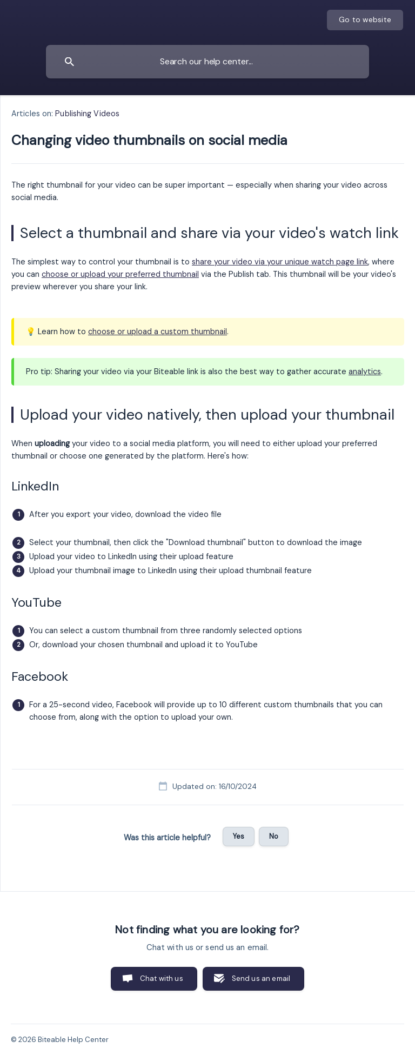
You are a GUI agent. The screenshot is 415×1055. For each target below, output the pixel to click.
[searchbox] (207, 61)
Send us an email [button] (261, 978)
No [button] (273, 836)
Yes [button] (238, 836)
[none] (365, 20)
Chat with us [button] (161, 978)
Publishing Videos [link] (87, 113)
